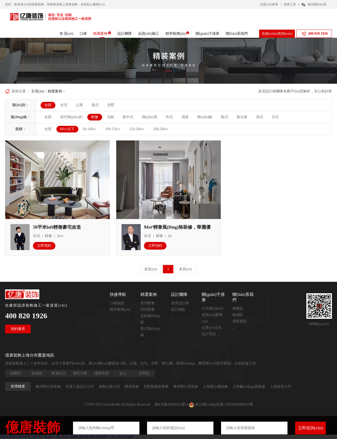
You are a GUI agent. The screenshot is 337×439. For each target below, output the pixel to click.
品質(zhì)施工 (148, 33)
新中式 (128, 117)
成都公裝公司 (109, 386)
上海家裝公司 (280, 386)
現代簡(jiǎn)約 (71, 117)
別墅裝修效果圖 (155, 386)
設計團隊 (124, 33)
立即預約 (44, 246)
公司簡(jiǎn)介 (213, 308)
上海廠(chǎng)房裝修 (248, 386)
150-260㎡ (137, 129)
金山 (122, 373)
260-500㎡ (161, 129)
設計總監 (178, 309)
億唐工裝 (290, 4)
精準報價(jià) (177, 34)
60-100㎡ (90, 129)
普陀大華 (80, 373)
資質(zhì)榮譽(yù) (212, 318)
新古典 (242, 117)
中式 (169, 117)
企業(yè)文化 (212, 328)
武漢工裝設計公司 (79, 386)
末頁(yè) (185, 269)
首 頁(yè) (66, 33)
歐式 (224, 117)
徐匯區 (237, 308)
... (141, 341)
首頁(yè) (150, 269)
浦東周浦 (101, 373)
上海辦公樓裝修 (215, 386)
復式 (95, 105)
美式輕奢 (147, 303)
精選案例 (102, 34)
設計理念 (209, 334)
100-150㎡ (113, 129)
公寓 (79, 105)
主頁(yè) (37, 91)
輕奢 (94, 117)
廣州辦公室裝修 (185, 386)
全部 (48, 105)
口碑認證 (117, 303)
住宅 (63, 105)
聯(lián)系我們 (237, 33)
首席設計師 (180, 303)
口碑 (83, 33)
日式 (275, 117)
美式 (259, 117)
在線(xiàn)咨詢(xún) (277, 33)
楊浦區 (237, 315)
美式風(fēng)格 (150, 332)
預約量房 (18, 329)
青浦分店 (58, 373)
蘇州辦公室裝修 (48, 386)
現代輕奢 (147, 309)
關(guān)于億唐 (207, 33)
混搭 (185, 117)
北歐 (110, 117)
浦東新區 (239, 321)
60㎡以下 (67, 129)
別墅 (110, 105)
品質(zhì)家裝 (269, 4)
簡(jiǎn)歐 (204, 117)
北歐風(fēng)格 (150, 319)
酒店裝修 (132, 386)
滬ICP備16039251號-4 (171, 404)
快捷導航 (118, 294)
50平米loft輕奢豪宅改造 (57, 227)
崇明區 (144, 373)
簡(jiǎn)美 (149, 117)
